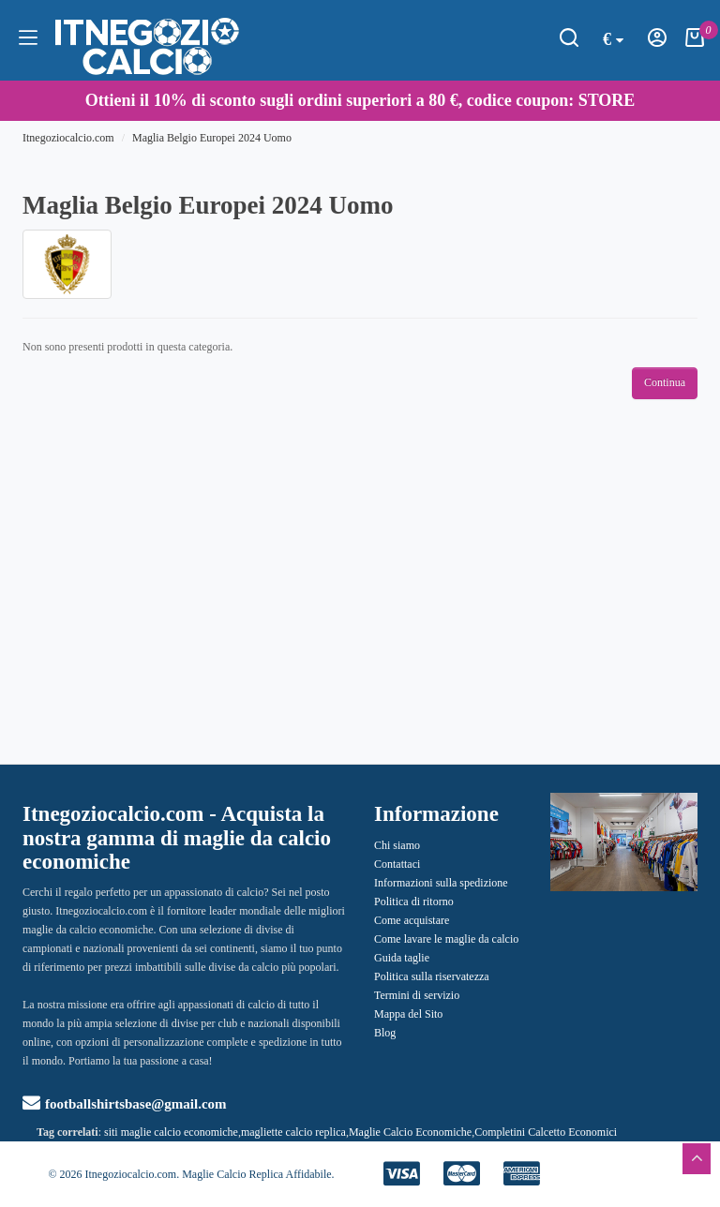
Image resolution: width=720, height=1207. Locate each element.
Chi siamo (397, 845)
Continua (664, 382)
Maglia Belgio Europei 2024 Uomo (212, 137)
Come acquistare (411, 920)
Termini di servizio (416, 995)
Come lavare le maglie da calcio (446, 939)
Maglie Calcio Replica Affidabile (256, 1174)
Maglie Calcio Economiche (410, 1132)
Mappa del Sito (408, 1014)
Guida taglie (401, 957)
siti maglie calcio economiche (171, 1132)
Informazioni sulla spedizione (441, 882)
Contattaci (397, 864)
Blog (385, 1032)
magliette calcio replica (293, 1132)
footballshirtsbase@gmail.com (124, 1103)
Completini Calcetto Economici (545, 1132)
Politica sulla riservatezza (431, 976)
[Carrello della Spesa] (694, 43)
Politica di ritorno (414, 901)
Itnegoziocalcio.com (68, 137)
